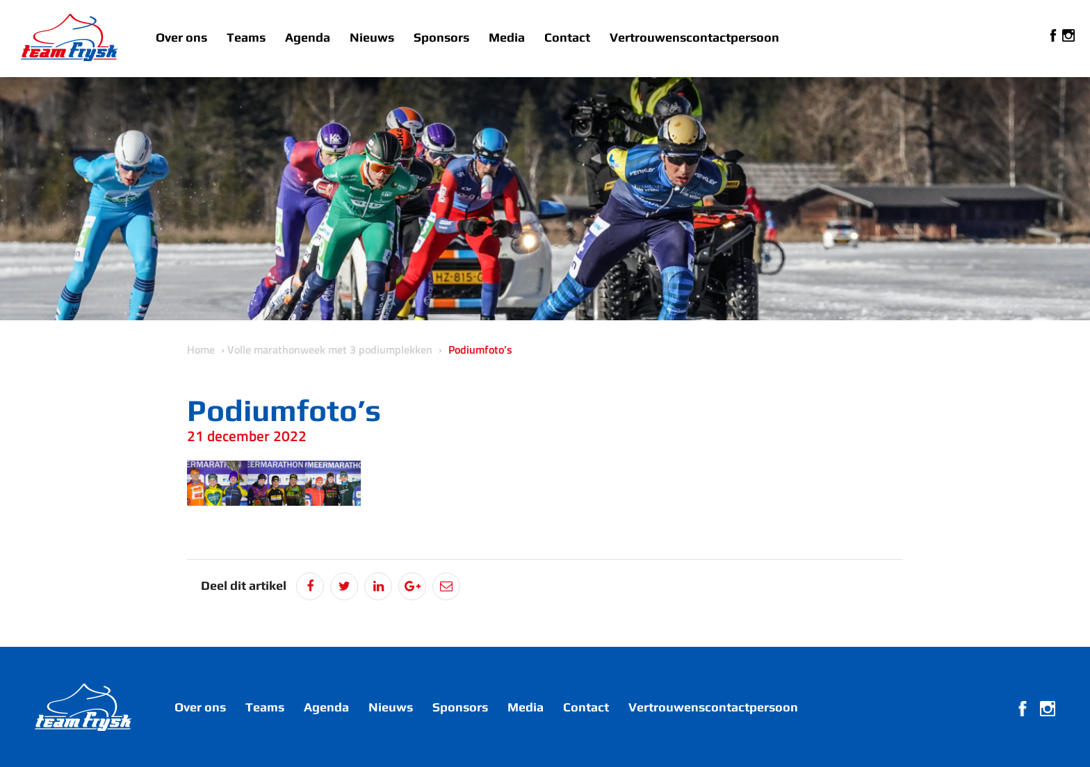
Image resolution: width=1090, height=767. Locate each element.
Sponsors (441, 37)
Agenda (307, 37)
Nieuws (372, 37)
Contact (567, 37)
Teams (246, 37)
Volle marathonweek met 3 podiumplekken (329, 349)
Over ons (181, 37)
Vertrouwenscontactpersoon (694, 37)
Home (201, 349)
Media (507, 37)
